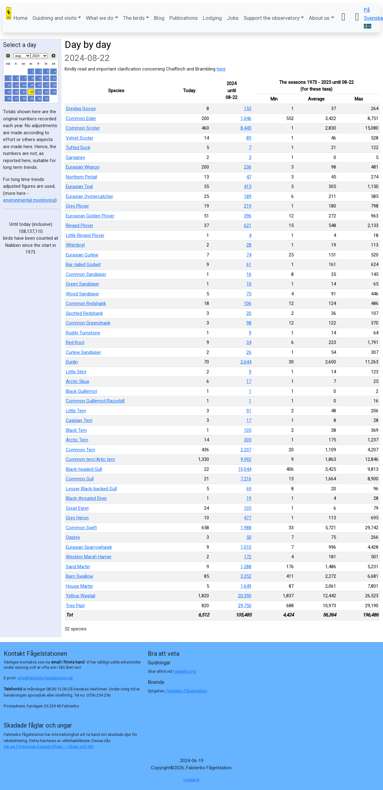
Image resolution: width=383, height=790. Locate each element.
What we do (99, 18)
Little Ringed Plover (85, 235)
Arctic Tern (77, 440)
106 (247, 303)
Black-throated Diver (86, 498)
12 (9, 85)
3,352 (245, 576)
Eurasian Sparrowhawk (89, 547)
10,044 (244, 469)
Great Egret (77, 508)
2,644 (245, 362)
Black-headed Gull (84, 469)
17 (47, 85)
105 (247, 430)
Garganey (75, 157)
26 (9, 98)
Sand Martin (78, 566)
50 (248, 537)
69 (248, 489)
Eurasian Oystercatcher (89, 196)
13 (17, 85)
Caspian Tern (79, 420)
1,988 (245, 527)
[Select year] (39, 55)
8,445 (245, 128)
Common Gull (80, 479)
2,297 (245, 450)
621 (247, 225)
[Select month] (22, 55)
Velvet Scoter (79, 138)
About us (319, 18)
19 (9, 91)
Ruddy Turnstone (83, 333)
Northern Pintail (81, 177)
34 (248, 342)
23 (39, 91)
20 (17, 91)
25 (54, 91)
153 (247, 108)
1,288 (245, 566)
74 (248, 255)
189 (247, 196)
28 (24, 98)
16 (39, 85)
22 (32, 91)
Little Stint (76, 372)
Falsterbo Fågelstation (186, 691)
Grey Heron (77, 518)
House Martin (79, 586)
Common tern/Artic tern (90, 459)
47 (248, 177)
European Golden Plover (90, 216)
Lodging (212, 18)
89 (248, 138)
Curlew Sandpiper (83, 352)
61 (248, 264)
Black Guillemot (81, 391)
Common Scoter (83, 128)
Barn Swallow (79, 576)
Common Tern (80, 450)
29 (32, 98)
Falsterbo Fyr (184, 671)
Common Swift (81, 527)
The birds (134, 18)
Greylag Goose (81, 108)
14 (24, 85)
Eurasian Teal (79, 186)
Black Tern (76, 430)
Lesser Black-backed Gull (91, 489)
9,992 (245, 459)
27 (17, 98)
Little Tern (76, 411)
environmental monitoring (29, 200)
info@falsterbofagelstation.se (45, 678)
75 (248, 294)
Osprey (73, 537)
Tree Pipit (75, 605)
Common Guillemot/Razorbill (95, 401)
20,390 (244, 596)
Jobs (233, 18)
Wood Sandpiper (82, 294)
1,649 (245, 586)
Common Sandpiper (86, 274)
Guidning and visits (54, 18)
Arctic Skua (77, 381)
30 (39, 98)
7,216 (245, 479)
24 (47, 91)
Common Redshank (86, 303)
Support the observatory (272, 18)
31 (47, 98)
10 (47, 78)
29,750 (244, 605)
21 (24, 91)
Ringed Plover (79, 225)
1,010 (245, 547)
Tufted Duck (78, 147)
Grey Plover (77, 206)
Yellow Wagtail (80, 596)
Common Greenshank (88, 323)
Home (21, 18)
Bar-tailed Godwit (83, 264)
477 (247, 518)
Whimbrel (75, 245)
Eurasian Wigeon (83, 167)
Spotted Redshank (84, 313)
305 (247, 440)
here (221, 69)
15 (32, 85)
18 (54, 85)
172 (247, 557)
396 (247, 216)
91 (248, 411)
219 (247, 206)
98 (248, 323)
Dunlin (72, 362)
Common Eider (81, 118)
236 (247, 167)
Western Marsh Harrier (89, 557)
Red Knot (75, 342)
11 (54, 78)
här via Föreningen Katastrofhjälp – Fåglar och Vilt (48, 746)
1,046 (245, 118)
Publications (183, 18)
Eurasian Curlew (82, 255)
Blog (159, 18)
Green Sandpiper (82, 284)
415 (247, 186)
